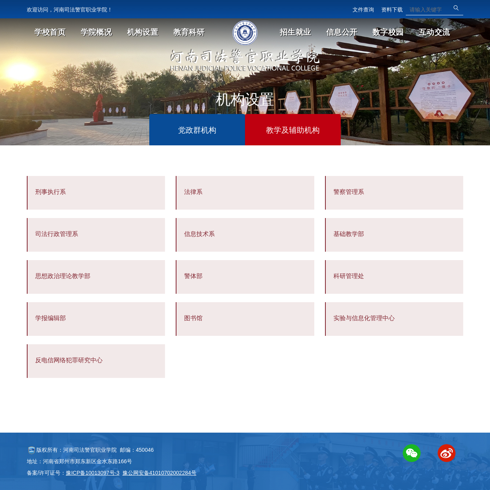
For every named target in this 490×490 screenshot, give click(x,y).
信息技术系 (199, 234)
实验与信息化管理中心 (364, 318)
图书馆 (193, 318)
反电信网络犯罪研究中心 (69, 360)
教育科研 (188, 32)
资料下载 (392, 10)
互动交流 (434, 32)
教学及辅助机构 (293, 130)
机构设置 (142, 32)
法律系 (193, 192)
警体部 (193, 276)
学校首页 (49, 32)
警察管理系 (348, 192)
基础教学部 (348, 234)
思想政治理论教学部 (62, 276)
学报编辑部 (50, 318)
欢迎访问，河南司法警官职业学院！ (70, 10)
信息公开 (341, 32)
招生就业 (295, 32)
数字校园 (387, 32)
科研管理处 (348, 276)
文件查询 (363, 10)
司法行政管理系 (56, 234)
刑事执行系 (50, 192)
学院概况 (96, 32)
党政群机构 (197, 130)
